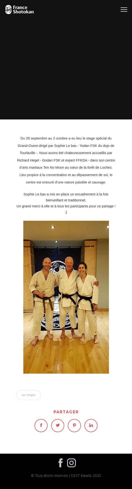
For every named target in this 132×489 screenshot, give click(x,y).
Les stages (66, 59)
